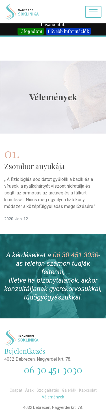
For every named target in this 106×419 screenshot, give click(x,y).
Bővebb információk (68, 31)
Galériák (69, 390)
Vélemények (53, 397)
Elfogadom (30, 31)
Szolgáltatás (47, 390)
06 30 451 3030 (75, 255)
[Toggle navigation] (93, 12)
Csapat (16, 390)
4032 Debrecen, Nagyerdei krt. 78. (37, 359)
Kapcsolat (88, 390)
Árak (29, 390)
